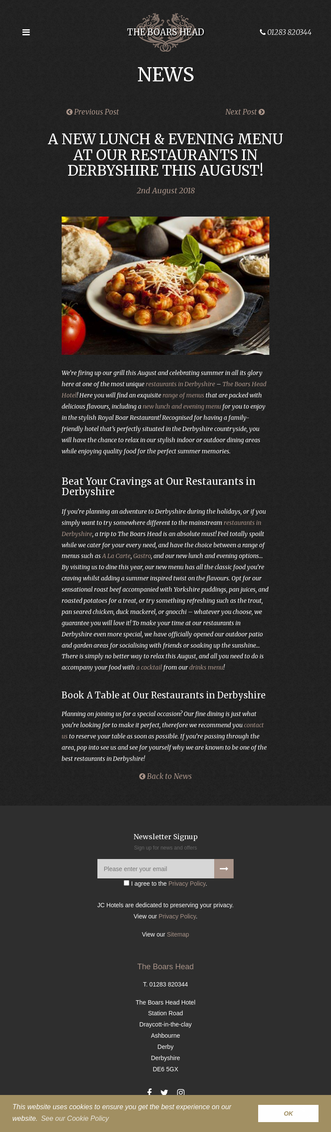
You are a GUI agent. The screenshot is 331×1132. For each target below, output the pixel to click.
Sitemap (178, 934)
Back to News (165, 776)
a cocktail (149, 667)
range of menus (183, 395)
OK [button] (288, 1113)
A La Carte (116, 556)
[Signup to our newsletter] (224, 868)
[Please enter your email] (165, 868)
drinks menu (206, 667)
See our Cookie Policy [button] (75, 1118)
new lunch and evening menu (182, 406)
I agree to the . (165, 883)
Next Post (245, 112)
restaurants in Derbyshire (180, 384)
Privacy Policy (187, 883)
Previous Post (92, 112)
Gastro (142, 556)
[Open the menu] (25, 32)
